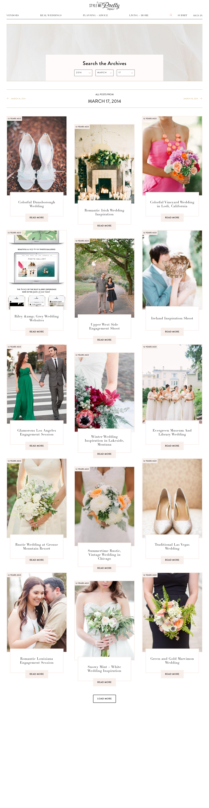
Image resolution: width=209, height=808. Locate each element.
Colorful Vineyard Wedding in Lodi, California (172, 204)
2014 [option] (79, 72)
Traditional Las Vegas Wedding (172, 547)
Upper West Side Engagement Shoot (104, 326)
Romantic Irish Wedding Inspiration (104, 212)
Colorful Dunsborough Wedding (36, 204)
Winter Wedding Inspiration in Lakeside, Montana (104, 441)
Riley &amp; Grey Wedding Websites (37, 318)
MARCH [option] (102, 72)
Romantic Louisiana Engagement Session (37, 661)
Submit (182, 15)
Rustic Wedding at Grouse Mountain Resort (36, 547)
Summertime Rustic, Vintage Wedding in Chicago (104, 555)
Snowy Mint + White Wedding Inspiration (104, 669)
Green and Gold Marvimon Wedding (172, 661)
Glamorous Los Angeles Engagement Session (36, 432)
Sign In (198, 15)
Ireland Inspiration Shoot (172, 318)
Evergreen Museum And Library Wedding (172, 432)
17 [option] (120, 72)
